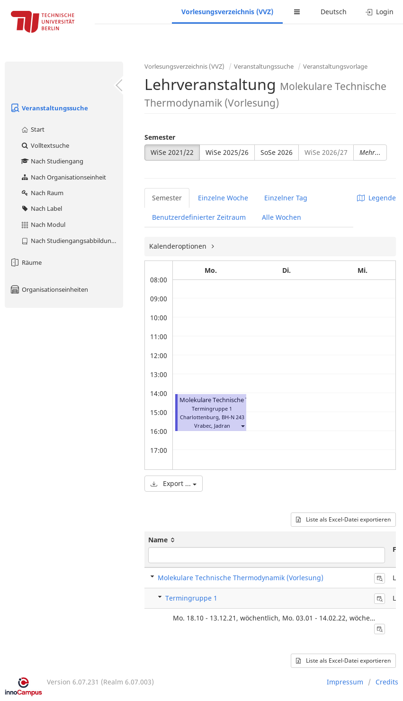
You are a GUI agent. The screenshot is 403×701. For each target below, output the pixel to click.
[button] (242, 426)
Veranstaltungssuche (48, 108)
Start (32, 129)
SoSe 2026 (276, 152)
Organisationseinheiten (48, 289)
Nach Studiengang (51, 161)
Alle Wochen (281, 217)
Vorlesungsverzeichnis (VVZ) (227, 11)
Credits (387, 681)
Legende (376, 197)
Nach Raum (41, 193)
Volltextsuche (44, 145)
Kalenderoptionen (178, 246)
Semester (159, 137)
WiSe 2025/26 (227, 152)
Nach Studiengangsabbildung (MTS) (71, 240)
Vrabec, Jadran (212, 425)
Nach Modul (42, 224)
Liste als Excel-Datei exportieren (343, 519)
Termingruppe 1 (191, 597)
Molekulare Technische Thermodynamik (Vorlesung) (240, 577)
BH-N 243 (233, 417)
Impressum (345, 681)
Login (380, 11)
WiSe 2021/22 (172, 152)
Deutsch (334, 11)
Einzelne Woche (223, 197)
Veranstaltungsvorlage (335, 66)
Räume (25, 262)
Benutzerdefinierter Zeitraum (199, 217)
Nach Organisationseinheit (63, 177)
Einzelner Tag (285, 197)
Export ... (174, 483)
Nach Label (41, 208)
